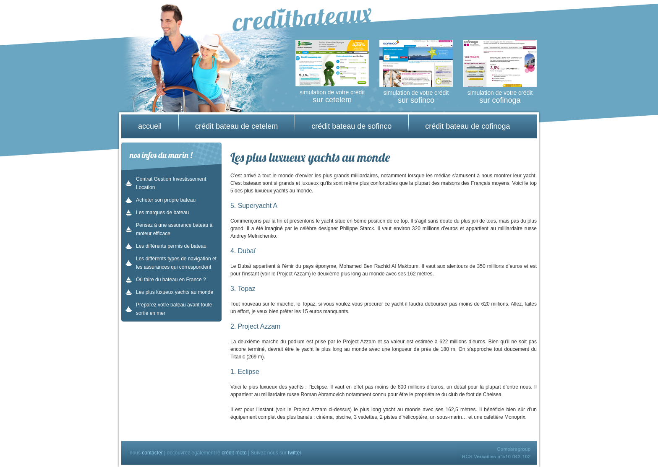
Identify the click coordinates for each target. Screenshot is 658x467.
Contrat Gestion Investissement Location (171, 183)
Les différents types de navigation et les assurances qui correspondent (176, 263)
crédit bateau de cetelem (236, 126)
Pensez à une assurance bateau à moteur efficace (174, 229)
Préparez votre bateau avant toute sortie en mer (174, 309)
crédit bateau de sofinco (351, 126)
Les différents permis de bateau (171, 246)
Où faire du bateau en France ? (171, 280)
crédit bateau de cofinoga (467, 126)
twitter (294, 453)
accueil (150, 126)
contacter (152, 453)
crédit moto (234, 453)
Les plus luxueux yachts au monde (174, 292)
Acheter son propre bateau (166, 200)
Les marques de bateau (162, 212)
